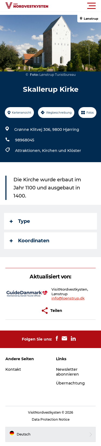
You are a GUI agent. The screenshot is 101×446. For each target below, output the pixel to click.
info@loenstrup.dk (68, 298)
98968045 (24, 140)
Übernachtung (70, 383)
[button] (75, 6)
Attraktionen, (28, 150)
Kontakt (13, 369)
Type (20, 221)
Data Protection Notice (50, 419)
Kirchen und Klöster (61, 150)
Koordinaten (29, 241)
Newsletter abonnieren (67, 372)
